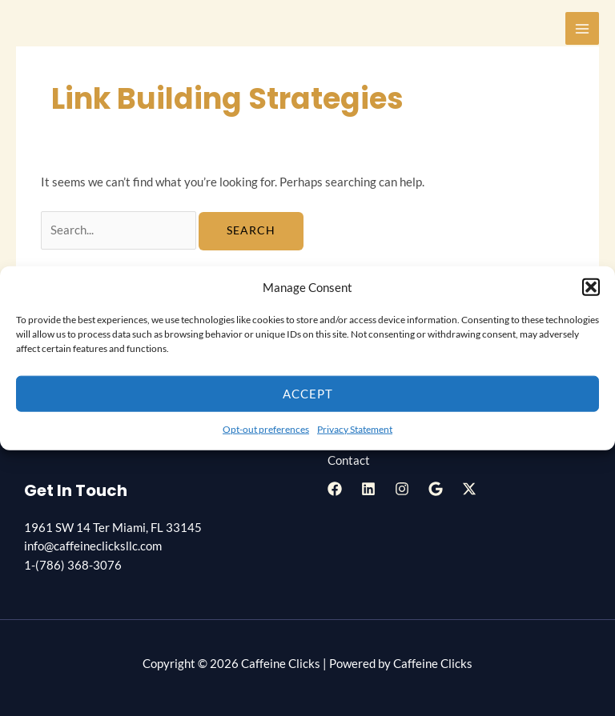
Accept (308, 393)
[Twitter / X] (469, 489)
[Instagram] (402, 489)
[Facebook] (335, 489)
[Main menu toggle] (582, 29)
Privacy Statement (354, 429)
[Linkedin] (368, 489)
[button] (591, 287)
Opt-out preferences (266, 429)
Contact (349, 460)
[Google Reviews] (435, 489)
